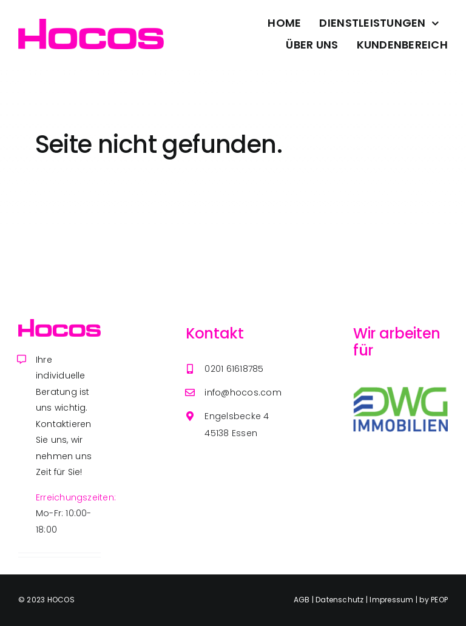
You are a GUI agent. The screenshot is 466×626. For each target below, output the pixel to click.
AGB (303, 599)
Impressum (392, 599)
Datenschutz (341, 599)
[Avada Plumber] (91, 23)
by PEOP (433, 599)
